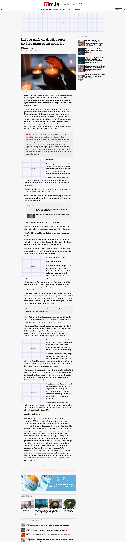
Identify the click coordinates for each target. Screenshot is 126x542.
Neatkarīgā (41, 9)
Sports (68, 9)
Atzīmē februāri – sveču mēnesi (26, 509)
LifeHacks (62, 9)
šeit (46, 311)
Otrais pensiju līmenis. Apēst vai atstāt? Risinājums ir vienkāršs (95, 76)
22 (66, 530)
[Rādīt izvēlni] (1, 9)
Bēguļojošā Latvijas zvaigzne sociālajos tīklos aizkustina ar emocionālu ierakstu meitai (95, 68)
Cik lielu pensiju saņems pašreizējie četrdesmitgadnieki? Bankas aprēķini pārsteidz (52, 210)
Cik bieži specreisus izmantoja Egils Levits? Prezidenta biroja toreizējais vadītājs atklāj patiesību (94, 42)
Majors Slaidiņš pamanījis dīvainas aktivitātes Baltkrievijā (52, 214)
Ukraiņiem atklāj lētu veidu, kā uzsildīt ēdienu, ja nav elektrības (54, 511)
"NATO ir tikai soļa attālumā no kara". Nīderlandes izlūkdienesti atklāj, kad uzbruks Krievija (94, 60)
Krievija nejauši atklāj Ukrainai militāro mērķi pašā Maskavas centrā (47, 525)
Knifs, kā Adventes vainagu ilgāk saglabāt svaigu (69, 510)
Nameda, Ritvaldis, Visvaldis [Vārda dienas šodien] (67, 5)
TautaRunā (55, 9)
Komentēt (48, 470)
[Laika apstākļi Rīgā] (79, 4)
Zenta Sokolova (24, 51)
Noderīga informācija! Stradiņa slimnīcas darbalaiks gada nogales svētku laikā (41, 511)
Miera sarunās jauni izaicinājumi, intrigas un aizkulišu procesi (45, 530)
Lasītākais (82, 36)
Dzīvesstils (48, 9)
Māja (25, 36)
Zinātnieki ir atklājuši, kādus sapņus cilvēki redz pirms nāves (95, 50)
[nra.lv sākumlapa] (52, 4)
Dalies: (42, 465)
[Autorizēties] (124, 9)
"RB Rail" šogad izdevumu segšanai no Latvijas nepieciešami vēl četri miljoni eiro (50, 535)
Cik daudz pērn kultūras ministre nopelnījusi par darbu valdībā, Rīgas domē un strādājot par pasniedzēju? (50, 540)
